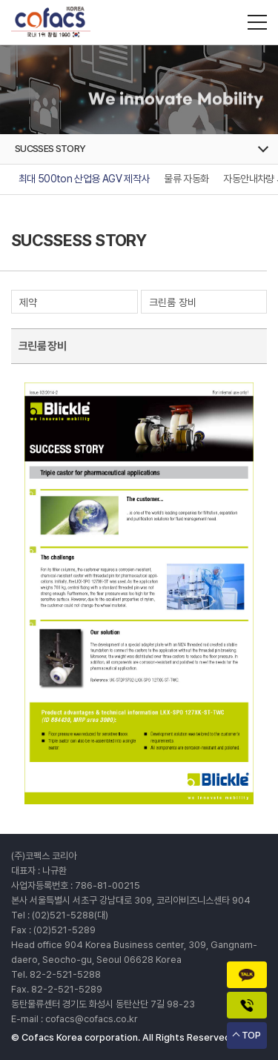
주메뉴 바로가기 (0, 0)
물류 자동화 (186, 179)
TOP (251, 1035)
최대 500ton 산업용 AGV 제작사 (84, 179)
